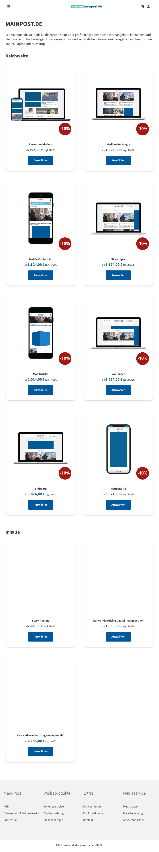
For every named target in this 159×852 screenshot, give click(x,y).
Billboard (41, 489)
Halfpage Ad (118, 489)
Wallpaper (118, 374)
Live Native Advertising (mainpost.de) (40, 736)
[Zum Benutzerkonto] (148, 6)
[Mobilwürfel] (40, 334)
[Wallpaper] (118, 334)
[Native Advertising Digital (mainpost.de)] (118, 552)
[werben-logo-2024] (86, 6)
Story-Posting (41, 621)
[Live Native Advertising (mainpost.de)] (40, 667)
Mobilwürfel (40, 374)
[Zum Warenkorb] (142, 6)
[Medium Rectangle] (118, 104)
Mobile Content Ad (40, 259)
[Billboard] (40, 449)
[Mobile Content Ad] (40, 219)
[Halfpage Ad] (118, 449)
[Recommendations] (40, 104)
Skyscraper (118, 259)
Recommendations (41, 144)
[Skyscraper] (118, 219)
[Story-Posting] (40, 552)
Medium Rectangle (118, 144)
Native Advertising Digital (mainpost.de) (118, 621)
